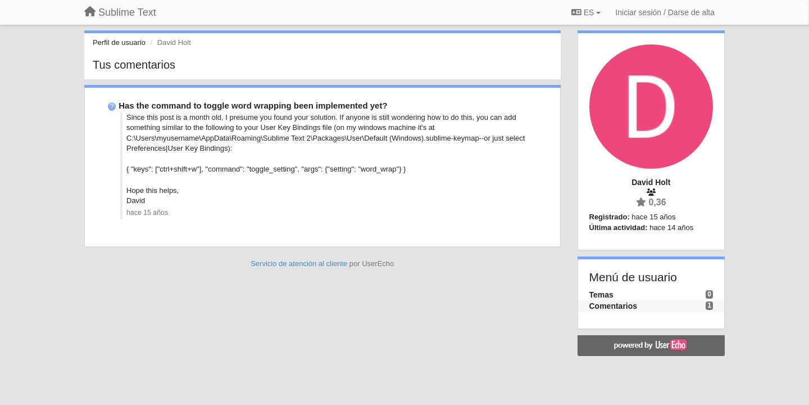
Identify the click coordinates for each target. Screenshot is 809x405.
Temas (601, 294)
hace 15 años (147, 213)
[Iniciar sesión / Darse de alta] (665, 12)
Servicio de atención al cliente (300, 263)
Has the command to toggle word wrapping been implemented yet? (253, 105)
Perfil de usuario (119, 42)
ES (586, 12)
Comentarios (613, 306)
